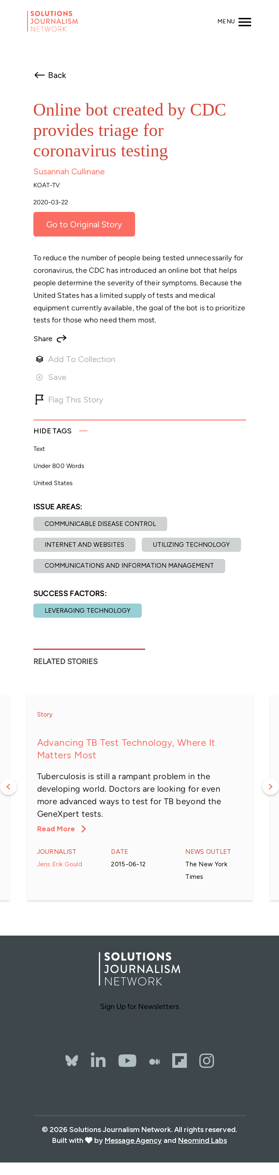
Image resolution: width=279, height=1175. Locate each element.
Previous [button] (8, 786)
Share (43, 338)
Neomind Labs (202, 1140)
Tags (52, 430)
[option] (139, 797)
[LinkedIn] (98, 1060)
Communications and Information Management (129, 565)
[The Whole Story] (154, 1060)
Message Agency (133, 1140)
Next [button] (270, 786)
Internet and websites (84, 545)
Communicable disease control (100, 524)
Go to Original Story (84, 224)
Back (57, 75)
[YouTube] (127, 1060)
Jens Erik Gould (60, 864)
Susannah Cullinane (69, 171)
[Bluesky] (71, 1050)
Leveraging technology (88, 610)
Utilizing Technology (191, 545)
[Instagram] (206, 1060)
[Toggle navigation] (234, 21)
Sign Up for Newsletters (139, 1006)
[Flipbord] (179, 1060)
